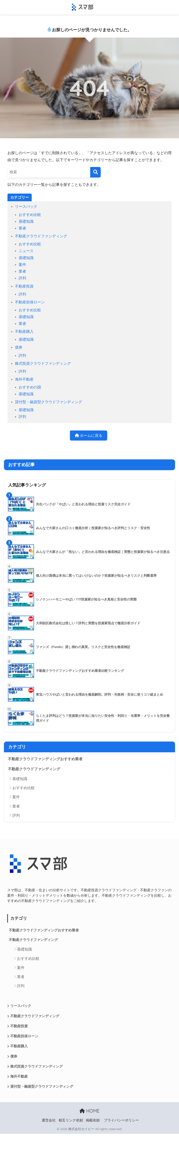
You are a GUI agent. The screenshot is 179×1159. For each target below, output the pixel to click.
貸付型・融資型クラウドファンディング (48, 402)
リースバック (26, 206)
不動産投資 (24, 286)
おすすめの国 (30, 387)
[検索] (95, 172)
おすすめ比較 (30, 215)
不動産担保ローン (30, 302)
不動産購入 (24, 331)
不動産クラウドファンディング (41, 236)
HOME (89, 1111)
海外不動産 (24, 379)
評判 (22, 278)
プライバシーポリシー (121, 1120)
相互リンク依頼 (71, 1120)
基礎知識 (26, 221)
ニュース (26, 251)
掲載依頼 (93, 1120)
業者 (22, 228)
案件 (22, 265)
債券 (18, 347)
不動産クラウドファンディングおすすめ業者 (45, 759)
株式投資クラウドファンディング (43, 363)
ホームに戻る (88, 435)
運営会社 (49, 1120)
